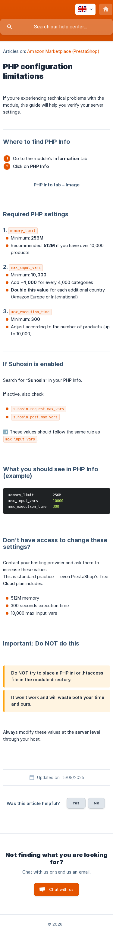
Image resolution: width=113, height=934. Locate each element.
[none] (85, 9)
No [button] (96, 802)
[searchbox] (56, 27)
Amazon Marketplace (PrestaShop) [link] (63, 51)
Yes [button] (76, 802)
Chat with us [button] (61, 889)
